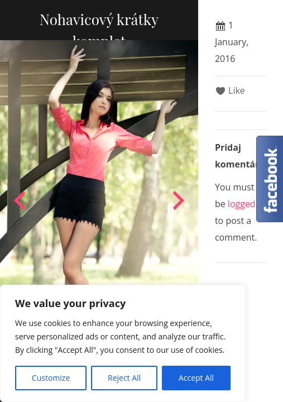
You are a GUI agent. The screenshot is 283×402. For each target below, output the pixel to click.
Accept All (196, 377)
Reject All (124, 377)
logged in (247, 204)
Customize (51, 377)
